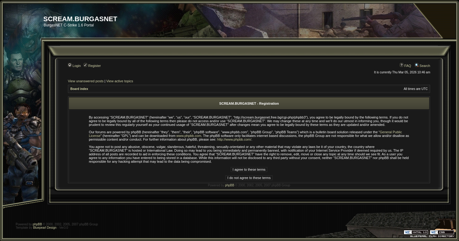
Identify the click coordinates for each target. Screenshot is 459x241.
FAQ (405, 66)
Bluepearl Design (45, 227)
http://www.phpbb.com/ (234, 139)
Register (92, 66)
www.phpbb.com (188, 136)
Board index (79, 89)
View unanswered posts (86, 81)
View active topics (119, 81)
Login (74, 66)
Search (422, 66)
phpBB (229, 185)
